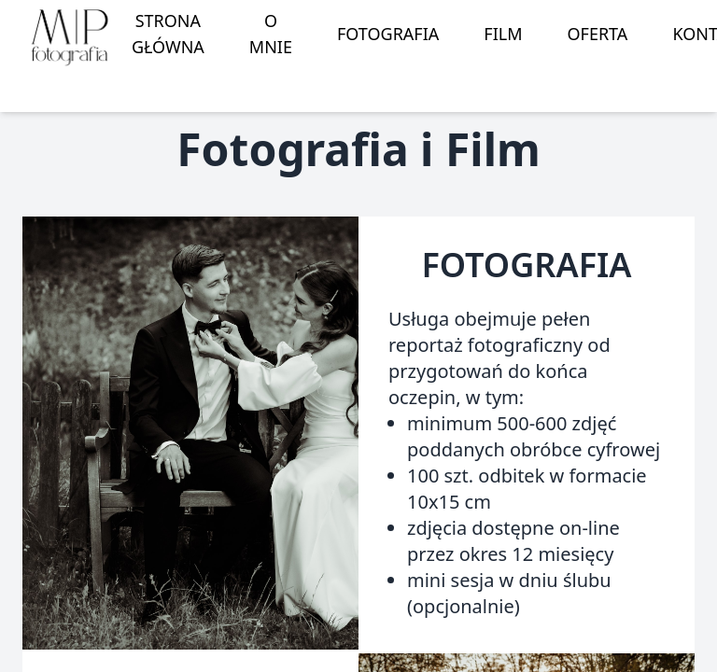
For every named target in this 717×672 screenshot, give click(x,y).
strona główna (168, 33)
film (503, 33)
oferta (598, 33)
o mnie (270, 33)
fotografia (388, 33)
